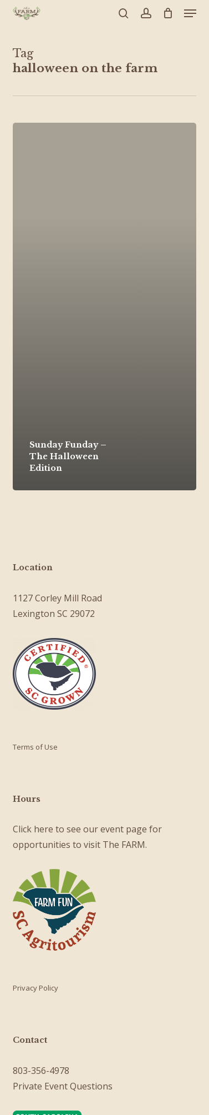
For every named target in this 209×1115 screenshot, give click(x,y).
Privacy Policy (35, 988)
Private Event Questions (63, 1086)
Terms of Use (35, 747)
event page (123, 829)
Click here (33, 829)
